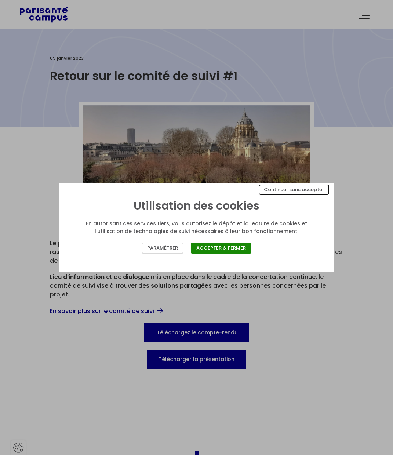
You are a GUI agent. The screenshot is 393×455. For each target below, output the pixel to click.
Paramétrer (162, 247)
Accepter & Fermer (221, 247)
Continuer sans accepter (294, 189)
